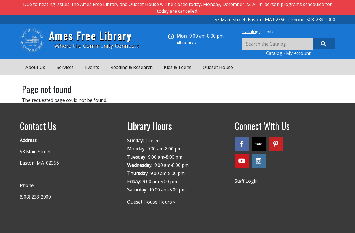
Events (92, 67)
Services (65, 67)
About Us (35, 67)
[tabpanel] (288, 47)
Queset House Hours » (151, 202)
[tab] (251, 31)
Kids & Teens (177, 67)
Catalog (251, 31)
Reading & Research (132, 67)
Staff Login (246, 181)
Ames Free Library (90, 36)
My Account (298, 53)
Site (270, 31)
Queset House (218, 67)
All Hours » (187, 43)
